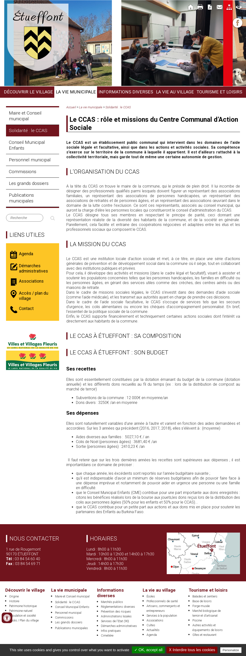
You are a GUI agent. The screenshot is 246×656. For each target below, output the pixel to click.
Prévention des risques (116, 611)
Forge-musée (201, 606)
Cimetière (107, 635)
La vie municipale (76, 92)
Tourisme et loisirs (219, 92)
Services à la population (162, 615)
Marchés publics (112, 602)
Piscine (197, 620)
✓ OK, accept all (148, 650)
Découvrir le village (28, 92)
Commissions (22, 171)
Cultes (151, 625)
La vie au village (175, 92)
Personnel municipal (30, 160)
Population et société (22, 615)
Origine (14, 596)
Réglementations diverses (118, 606)
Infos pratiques (111, 630)
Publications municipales (21, 198)
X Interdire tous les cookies (192, 650)
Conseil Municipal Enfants (27, 145)
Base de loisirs (202, 601)
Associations (155, 620)
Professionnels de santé (162, 601)
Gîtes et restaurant (204, 635)
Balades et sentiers (204, 596)
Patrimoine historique (23, 606)
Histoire (14, 601)
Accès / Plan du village (24, 620)
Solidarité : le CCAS (28, 130)
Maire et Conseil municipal (25, 115)
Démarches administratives (119, 626)
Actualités (153, 630)
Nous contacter (34, 538)
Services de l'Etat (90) (115, 621)
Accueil (71, 107)
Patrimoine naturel (20, 611)
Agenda (152, 635)
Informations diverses (125, 92)
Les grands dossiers (29, 183)
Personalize (231, 650)
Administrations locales (116, 616)
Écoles (151, 596)
